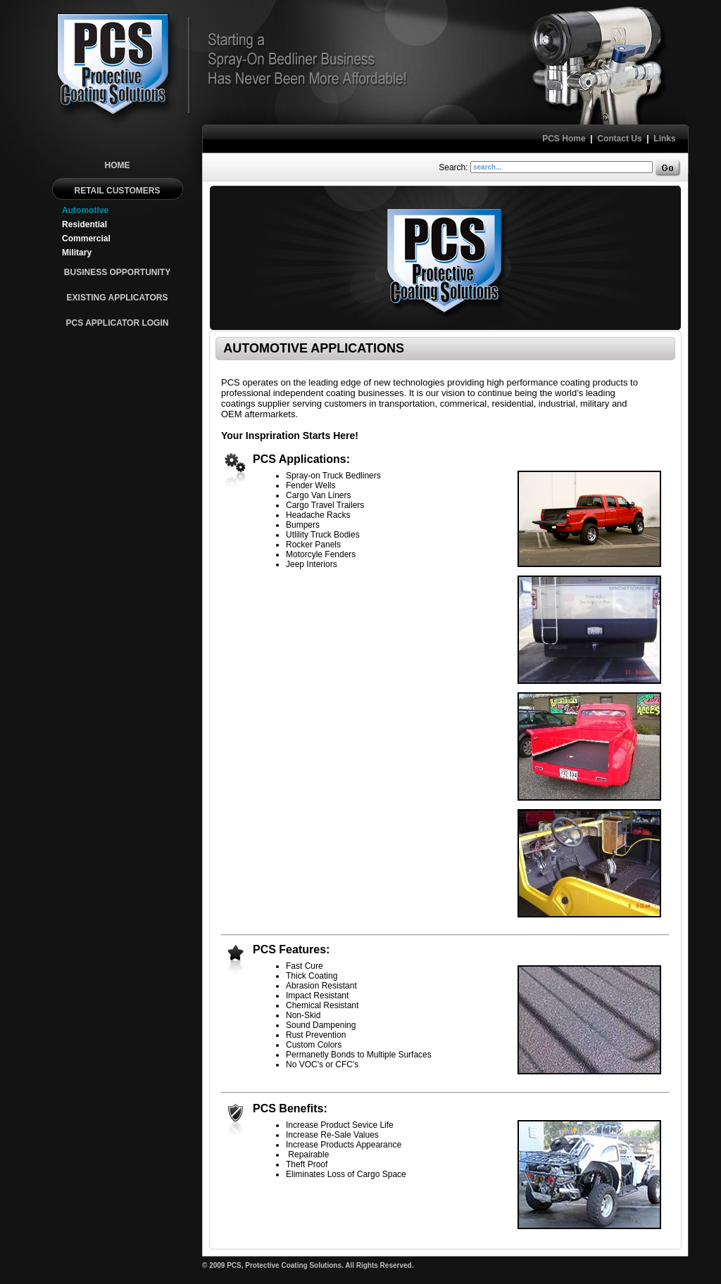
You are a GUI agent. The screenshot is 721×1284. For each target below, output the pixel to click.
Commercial (86, 238)
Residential (84, 224)
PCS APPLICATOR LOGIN (117, 323)
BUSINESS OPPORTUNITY (117, 272)
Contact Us (619, 139)
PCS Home (563, 139)
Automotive (85, 210)
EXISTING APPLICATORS (117, 298)
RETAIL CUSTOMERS (117, 191)
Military (77, 253)
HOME (117, 165)
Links (664, 139)
